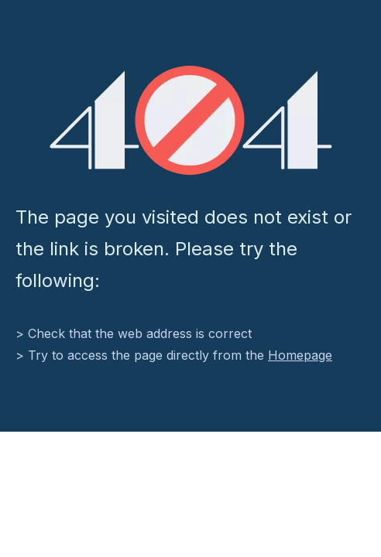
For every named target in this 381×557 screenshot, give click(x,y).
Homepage (300, 355)
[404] (191, 120)
